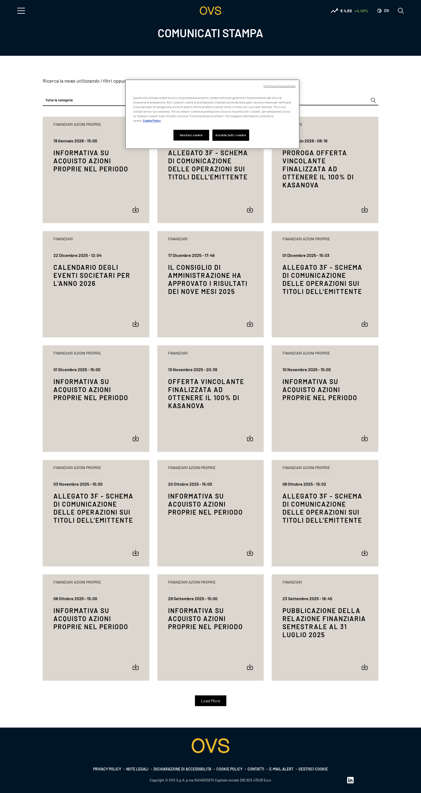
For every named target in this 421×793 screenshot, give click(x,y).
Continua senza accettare (279, 86)
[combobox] (96, 100)
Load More (210, 700)
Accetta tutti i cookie (230, 135)
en (386, 10)
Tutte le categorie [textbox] (59, 100)
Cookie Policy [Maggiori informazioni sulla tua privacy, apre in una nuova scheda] (152, 120)
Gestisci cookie (313, 769)
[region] (212, 114)
